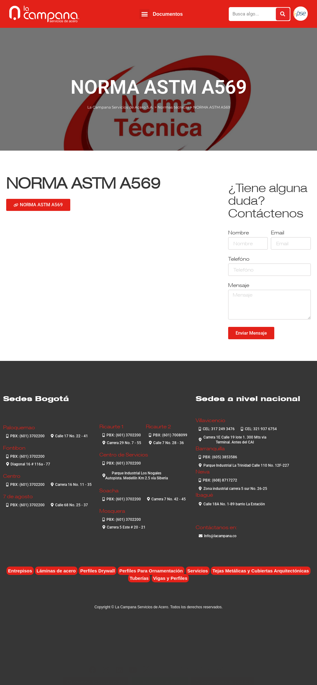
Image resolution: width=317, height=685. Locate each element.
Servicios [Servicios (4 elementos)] (197, 570)
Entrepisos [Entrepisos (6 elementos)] (20, 570)
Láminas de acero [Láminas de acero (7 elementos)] (56, 570)
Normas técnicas (173, 107)
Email (277, 233)
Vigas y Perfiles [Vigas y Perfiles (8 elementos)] (170, 578)
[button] (144, 14)
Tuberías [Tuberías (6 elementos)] (139, 578)
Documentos (168, 14)
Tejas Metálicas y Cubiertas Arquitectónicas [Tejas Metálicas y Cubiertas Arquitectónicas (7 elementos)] (260, 570)
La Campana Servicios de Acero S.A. (120, 107)
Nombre (238, 233)
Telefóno (239, 259)
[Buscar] (283, 14)
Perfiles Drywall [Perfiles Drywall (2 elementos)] (97, 570)
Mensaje (238, 285)
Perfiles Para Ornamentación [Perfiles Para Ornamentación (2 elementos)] (151, 570)
